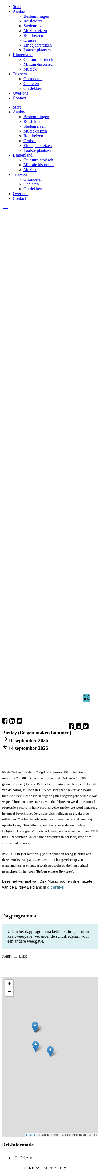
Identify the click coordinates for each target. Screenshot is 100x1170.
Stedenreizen (34, 26)
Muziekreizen (35, 30)
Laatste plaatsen (37, 50)
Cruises (29, 40)
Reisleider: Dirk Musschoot (29, 761)
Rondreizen (33, 35)
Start (17, 6)
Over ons (20, 93)
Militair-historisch (38, 64)
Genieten (31, 83)
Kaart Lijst (14, 956)
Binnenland (23, 54)
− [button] (9, 992)
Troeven (20, 74)
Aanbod (19, 11)
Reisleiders (32, 21)
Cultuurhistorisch (38, 59)
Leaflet (30, 1134)
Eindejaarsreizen (37, 45)
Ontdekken (32, 88)
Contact (19, 98)
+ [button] (9, 984)
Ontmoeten (32, 78)
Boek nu (69, 761)
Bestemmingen (36, 16)
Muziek (30, 69)
